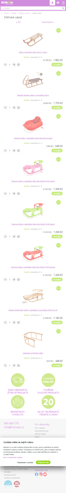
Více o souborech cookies (12, 457)
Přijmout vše (43, 462)
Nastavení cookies (25, 462)
